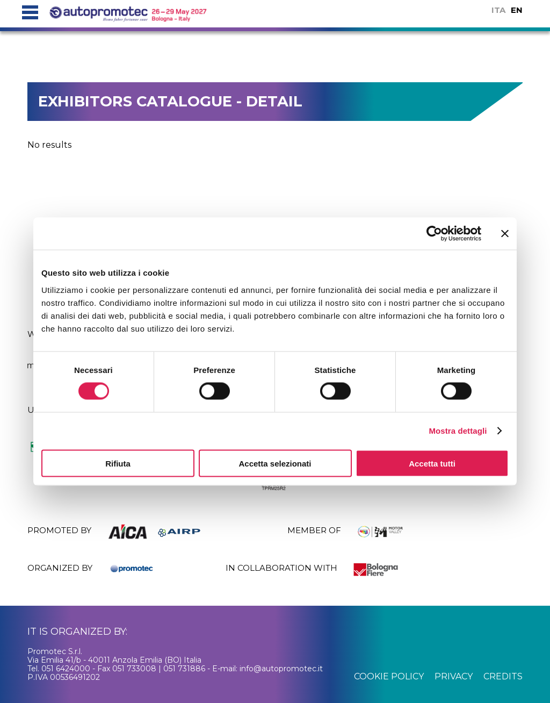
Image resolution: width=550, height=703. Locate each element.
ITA (498, 10)
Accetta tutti (432, 463)
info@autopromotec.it (281, 668)
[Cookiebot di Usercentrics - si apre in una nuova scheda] (434, 234)
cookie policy (389, 676)
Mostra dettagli (458, 430)
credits (503, 676)
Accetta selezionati (274, 463)
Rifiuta (118, 463)
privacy (454, 676)
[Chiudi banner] (505, 234)
